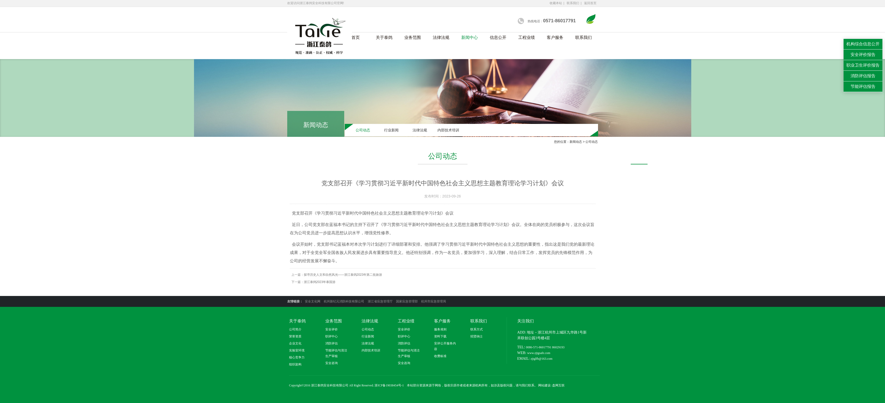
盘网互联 (558, 385)
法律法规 (441, 37)
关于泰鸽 (384, 37)
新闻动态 (577, 142)
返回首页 (590, 3)
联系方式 (476, 329)
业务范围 (412, 37)
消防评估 (331, 343)
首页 (355, 37)
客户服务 (555, 37)
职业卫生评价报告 (863, 65)
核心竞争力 (297, 357)
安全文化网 (313, 301)
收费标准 (440, 356)
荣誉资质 (295, 336)
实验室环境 (297, 350)
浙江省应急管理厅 (380, 301)
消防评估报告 (863, 76)
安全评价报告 (863, 54)
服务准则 (440, 329)
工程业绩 (526, 37)
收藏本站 (556, 3)
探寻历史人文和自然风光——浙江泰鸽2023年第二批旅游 (343, 275)
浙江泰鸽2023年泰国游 (320, 282)
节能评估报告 (863, 86)
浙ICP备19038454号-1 (389, 385)
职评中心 (331, 336)
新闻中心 (469, 37)
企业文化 (295, 343)
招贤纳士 (476, 336)
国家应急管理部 (407, 301)
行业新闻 (391, 131)
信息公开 (498, 37)
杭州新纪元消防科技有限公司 (344, 301)
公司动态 (363, 131)
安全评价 (331, 329)
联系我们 (573, 3)
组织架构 (295, 364)
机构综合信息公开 (863, 44)
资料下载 (440, 336)
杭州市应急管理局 (433, 301)
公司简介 (295, 329)
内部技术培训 (448, 131)
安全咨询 (331, 363)
